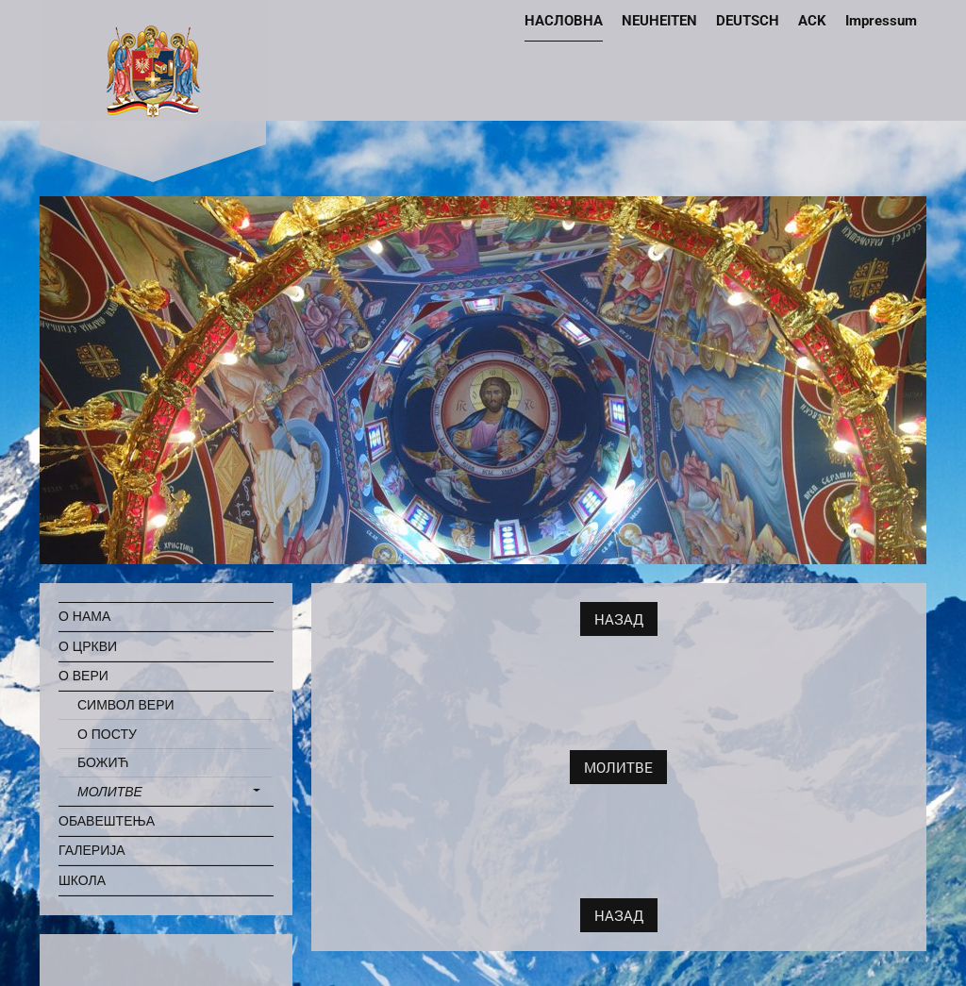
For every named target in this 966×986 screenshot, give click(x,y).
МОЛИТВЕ (618, 767)
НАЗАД (618, 619)
